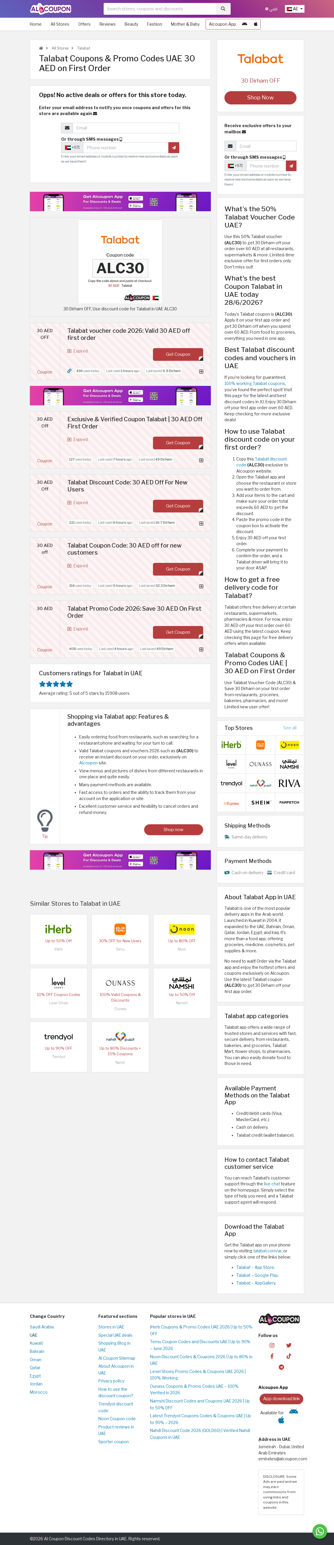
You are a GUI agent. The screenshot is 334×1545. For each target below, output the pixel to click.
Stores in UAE (111, 1327)
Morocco (39, 1392)
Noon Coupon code (117, 1418)
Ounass (120, 1009)
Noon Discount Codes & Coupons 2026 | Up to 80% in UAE (201, 1360)
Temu (120, 949)
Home (36, 24)
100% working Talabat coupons (254, 383)
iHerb (58, 949)
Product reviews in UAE (116, 1430)
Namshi (182, 1003)
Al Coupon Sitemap (116, 1358)
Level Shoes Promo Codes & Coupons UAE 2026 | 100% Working (198, 1375)
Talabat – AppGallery (255, 1283)
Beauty (131, 24)
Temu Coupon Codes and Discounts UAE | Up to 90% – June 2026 (200, 1345)
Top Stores (238, 728)
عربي (271, 8)
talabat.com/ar (266, 1251)
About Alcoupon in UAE (116, 1369)
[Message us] (319, 1531)
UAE (34, 1335)
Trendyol (58, 1056)
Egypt (35, 1376)
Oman (35, 1359)
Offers (84, 24)
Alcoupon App (222, 24)
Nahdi (120, 1062)
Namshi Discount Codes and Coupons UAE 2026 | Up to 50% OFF (200, 1404)
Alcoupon (88, 763)
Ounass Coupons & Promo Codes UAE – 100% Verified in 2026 (194, 1389)
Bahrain (37, 1351)
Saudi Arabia (42, 1327)
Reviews (108, 24)
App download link (281, 1398)
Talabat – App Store (255, 1267)
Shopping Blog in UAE (114, 1346)
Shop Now (260, 97)
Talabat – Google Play (257, 1275)
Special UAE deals (115, 1335)
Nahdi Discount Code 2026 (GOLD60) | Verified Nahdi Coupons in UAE (200, 1434)
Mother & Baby (185, 24)
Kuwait (36, 1343)
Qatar (35, 1367)
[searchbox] (160, 9)
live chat (272, 1184)
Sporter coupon (113, 1441)
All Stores (59, 24)
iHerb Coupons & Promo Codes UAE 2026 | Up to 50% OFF (201, 1330)
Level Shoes (58, 1003)
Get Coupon (178, 354)
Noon (182, 949)
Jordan (36, 1384)
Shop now (173, 829)
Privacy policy (111, 1381)
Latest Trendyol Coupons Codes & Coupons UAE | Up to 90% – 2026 (200, 1419)
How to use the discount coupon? (115, 1392)
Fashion (154, 24)
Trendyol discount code (115, 1407)
